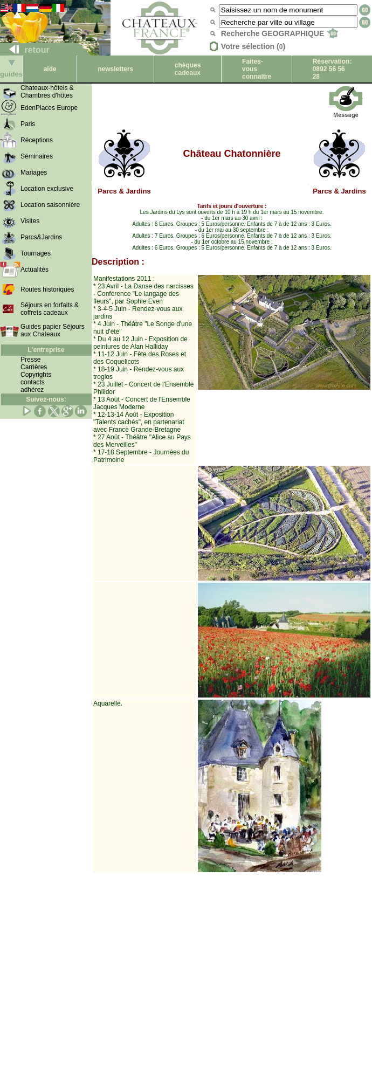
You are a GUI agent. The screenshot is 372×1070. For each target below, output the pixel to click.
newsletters (115, 69)
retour (25, 49)
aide (50, 69)
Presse (30, 359)
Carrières (33, 367)
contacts (32, 382)
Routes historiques (47, 289)
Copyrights (35, 374)
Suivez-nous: (46, 399)
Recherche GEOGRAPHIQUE (279, 33)
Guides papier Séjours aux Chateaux (52, 330)
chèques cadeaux (188, 69)
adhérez (32, 390)
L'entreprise (45, 350)
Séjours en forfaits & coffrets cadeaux (49, 308)
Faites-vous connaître (256, 69)
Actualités (34, 269)
